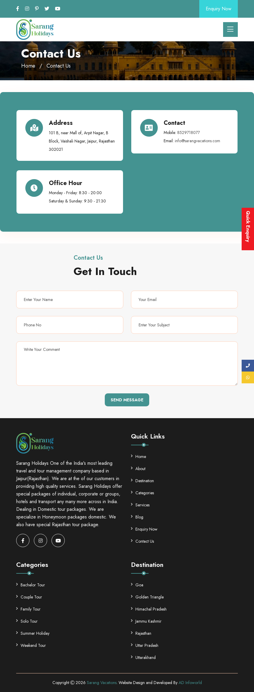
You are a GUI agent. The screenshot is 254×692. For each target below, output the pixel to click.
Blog (137, 517)
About (138, 469)
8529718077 (188, 132)
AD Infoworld (190, 683)
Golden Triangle (147, 597)
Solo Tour (27, 621)
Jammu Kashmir (146, 621)
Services (140, 505)
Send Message (127, 400)
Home (28, 66)
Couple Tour (29, 597)
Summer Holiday (32, 633)
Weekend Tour (31, 645)
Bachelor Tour (30, 585)
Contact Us (142, 541)
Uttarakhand (143, 657)
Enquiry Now (218, 8)
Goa (137, 585)
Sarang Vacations (102, 683)
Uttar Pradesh (144, 645)
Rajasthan (141, 633)
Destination (142, 481)
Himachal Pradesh (149, 609)
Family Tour (28, 609)
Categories (142, 493)
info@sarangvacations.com (197, 141)
